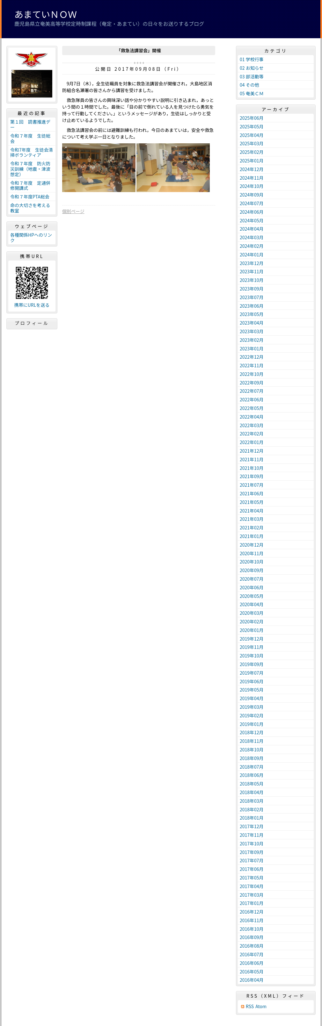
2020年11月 (252, 553)
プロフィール (32, 323)
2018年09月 (252, 758)
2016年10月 (252, 929)
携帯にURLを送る (32, 305)
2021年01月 (252, 536)
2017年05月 (252, 877)
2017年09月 (252, 852)
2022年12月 (252, 357)
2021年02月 (252, 527)
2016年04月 (252, 980)
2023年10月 (252, 280)
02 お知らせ (251, 68)
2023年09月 (252, 288)
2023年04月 (252, 322)
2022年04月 (252, 416)
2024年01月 (252, 254)
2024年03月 (252, 237)
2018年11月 (252, 741)
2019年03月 (252, 707)
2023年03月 (252, 331)
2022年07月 (252, 391)
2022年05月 (252, 408)
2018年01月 (252, 817)
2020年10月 (252, 561)
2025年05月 (252, 126)
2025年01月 (252, 160)
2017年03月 (252, 895)
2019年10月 (252, 655)
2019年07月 (252, 673)
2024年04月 (252, 229)
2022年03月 (252, 425)
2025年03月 (252, 143)
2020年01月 (252, 630)
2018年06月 (252, 775)
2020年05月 (252, 596)
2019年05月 (252, 689)
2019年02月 (252, 715)
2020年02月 (252, 621)
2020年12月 (252, 545)
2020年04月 (252, 604)
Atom (261, 1006)
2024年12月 (252, 169)
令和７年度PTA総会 (29, 196)
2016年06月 (252, 963)
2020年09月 (252, 570)
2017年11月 (252, 835)
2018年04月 (252, 792)
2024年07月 (252, 203)
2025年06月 (252, 118)
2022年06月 (252, 399)
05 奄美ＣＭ (252, 93)
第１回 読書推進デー (30, 124)
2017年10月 (252, 843)
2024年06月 (252, 212)
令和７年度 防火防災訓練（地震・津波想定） (30, 168)
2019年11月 (252, 647)
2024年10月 (252, 186)
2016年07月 (252, 954)
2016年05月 (252, 971)
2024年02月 (252, 246)
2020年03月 (252, 613)
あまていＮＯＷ (45, 14)
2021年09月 (252, 476)
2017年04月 (252, 886)
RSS (250, 1006)
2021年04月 (252, 510)
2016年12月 (252, 911)
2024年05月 (252, 220)
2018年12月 (252, 732)
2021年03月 (252, 519)
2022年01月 (252, 442)
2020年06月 (252, 587)
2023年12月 (252, 263)
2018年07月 (252, 767)
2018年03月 (252, 801)
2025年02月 (252, 152)
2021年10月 (252, 468)
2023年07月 (252, 297)
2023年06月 (252, 306)
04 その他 (249, 85)
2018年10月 (252, 749)
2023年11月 (252, 271)
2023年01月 (252, 348)
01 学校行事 (252, 59)
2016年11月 (252, 920)
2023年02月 (252, 340)
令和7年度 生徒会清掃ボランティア (31, 152)
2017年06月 (252, 869)
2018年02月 (252, 809)
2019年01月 (252, 724)
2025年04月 (252, 135)
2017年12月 (252, 826)
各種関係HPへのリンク (31, 237)
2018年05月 (252, 783)
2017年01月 (252, 903)
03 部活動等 (252, 76)
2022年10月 (252, 374)
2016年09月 (252, 937)
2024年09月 (252, 194)
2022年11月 (252, 365)
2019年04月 (252, 698)
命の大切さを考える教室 (30, 208)
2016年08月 (252, 946)
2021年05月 (252, 502)
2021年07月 (252, 485)
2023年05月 (252, 314)
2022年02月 (252, 433)
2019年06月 (252, 681)
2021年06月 (252, 493)
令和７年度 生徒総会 (30, 138)
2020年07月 (252, 579)
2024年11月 (252, 178)
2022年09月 (252, 382)
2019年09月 (252, 664)
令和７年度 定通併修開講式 (30, 185)
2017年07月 (252, 860)
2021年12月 (252, 451)
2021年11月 (252, 459)
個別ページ (73, 211)
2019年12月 (252, 638)
